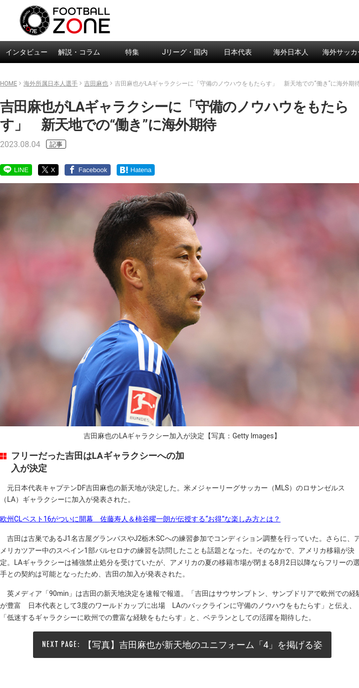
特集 (132, 52)
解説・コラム (79, 52)
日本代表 (238, 52)
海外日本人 (290, 52)
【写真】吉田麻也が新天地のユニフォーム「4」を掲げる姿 (202, 644)
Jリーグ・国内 (185, 52)
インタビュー (27, 52)
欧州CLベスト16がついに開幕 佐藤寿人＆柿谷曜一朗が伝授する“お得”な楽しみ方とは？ (140, 519)
